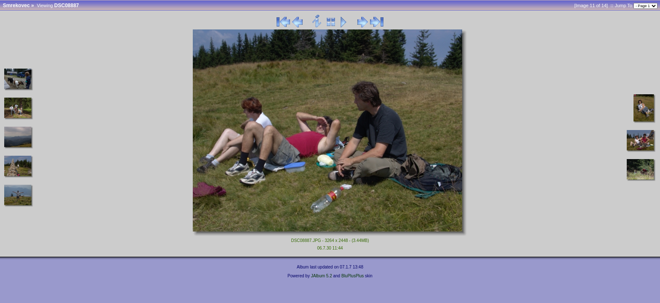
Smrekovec (16, 5)
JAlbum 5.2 (321, 276)
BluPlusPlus (352, 276)
